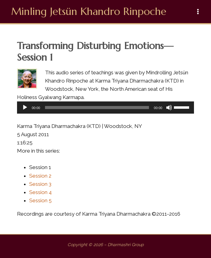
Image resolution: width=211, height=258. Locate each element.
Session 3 (40, 184)
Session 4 (40, 192)
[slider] (97, 107)
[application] (105, 107)
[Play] (25, 107)
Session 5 (40, 200)
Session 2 (40, 176)
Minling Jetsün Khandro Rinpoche (88, 11)
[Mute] (169, 107)
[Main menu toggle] (198, 12)
